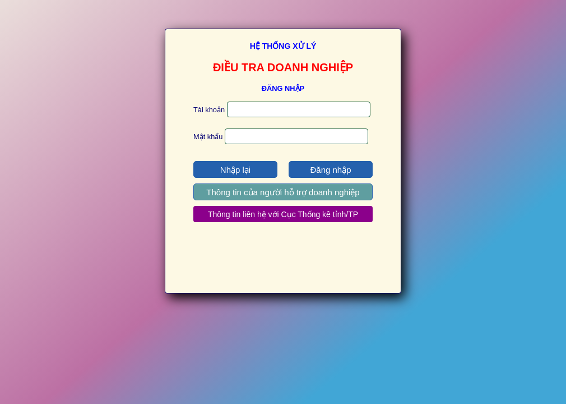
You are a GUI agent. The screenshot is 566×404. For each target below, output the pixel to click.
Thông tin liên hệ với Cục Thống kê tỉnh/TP (283, 214)
